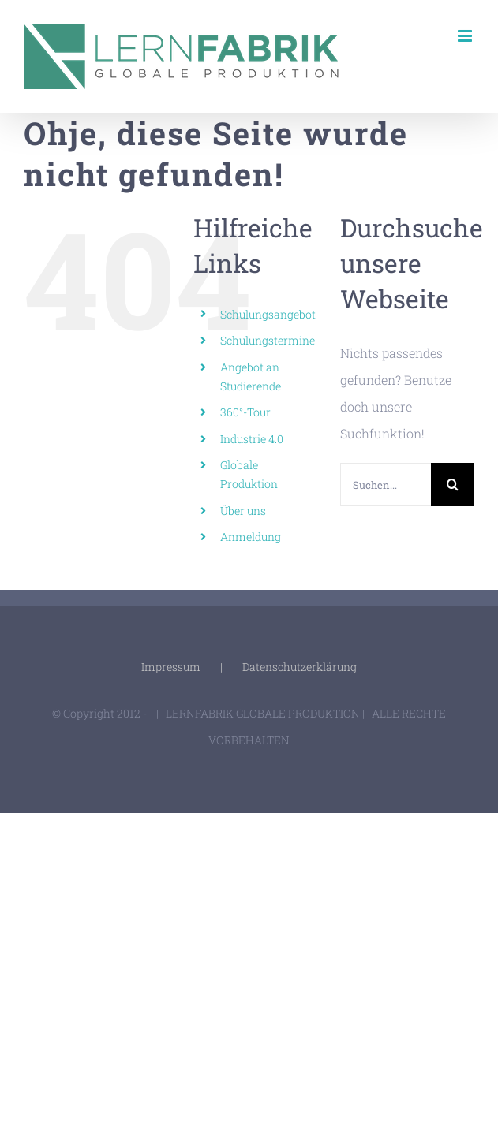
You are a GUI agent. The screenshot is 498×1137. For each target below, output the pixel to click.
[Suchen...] (385, 484)
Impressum (170, 666)
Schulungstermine (267, 340)
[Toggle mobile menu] (466, 36)
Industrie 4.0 (251, 438)
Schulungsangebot (268, 314)
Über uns (243, 510)
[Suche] (452, 484)
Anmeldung (250, 536)
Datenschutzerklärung (299, 666)
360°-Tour (245, 411)
